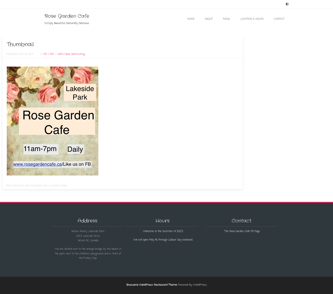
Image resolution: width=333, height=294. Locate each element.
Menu (226, 19)
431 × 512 (48, 54)
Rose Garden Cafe (67, 16)
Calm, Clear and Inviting (71, 54)
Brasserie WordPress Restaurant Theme (151, 285)
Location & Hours (252, 19)
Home (191, 19)
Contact (279, 19)
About (209, 19)
